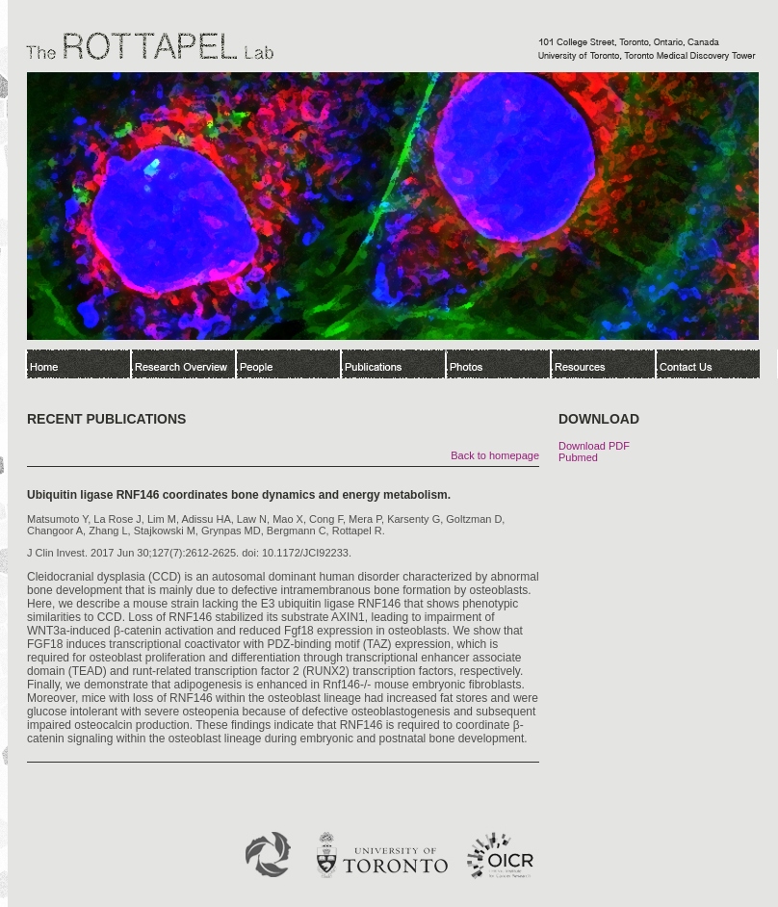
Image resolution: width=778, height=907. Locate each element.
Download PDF (594, 446)
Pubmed (578, 457)
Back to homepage (495, 455)
